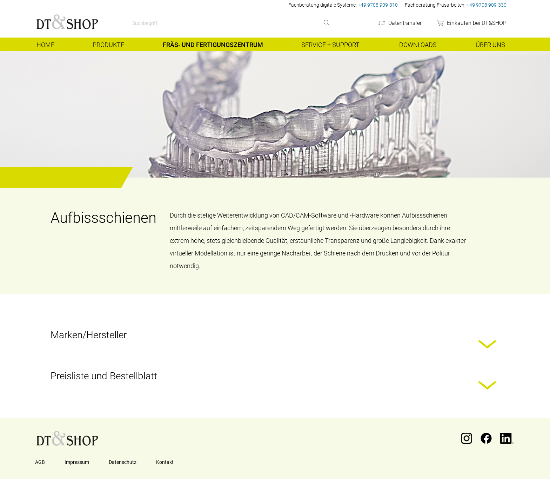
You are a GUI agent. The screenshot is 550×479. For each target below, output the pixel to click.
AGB (40, 462)
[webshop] (471, 23)
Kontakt (165, 462)
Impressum (77, 462)
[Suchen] (327, 23)
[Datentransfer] (399, 23)
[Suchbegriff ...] (222, 23)
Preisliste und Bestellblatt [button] (104, 376)
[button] (489, 345)
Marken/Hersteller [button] (89, 335)
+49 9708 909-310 (378, 5)
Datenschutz (122, 462)
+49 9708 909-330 (487, 5)
